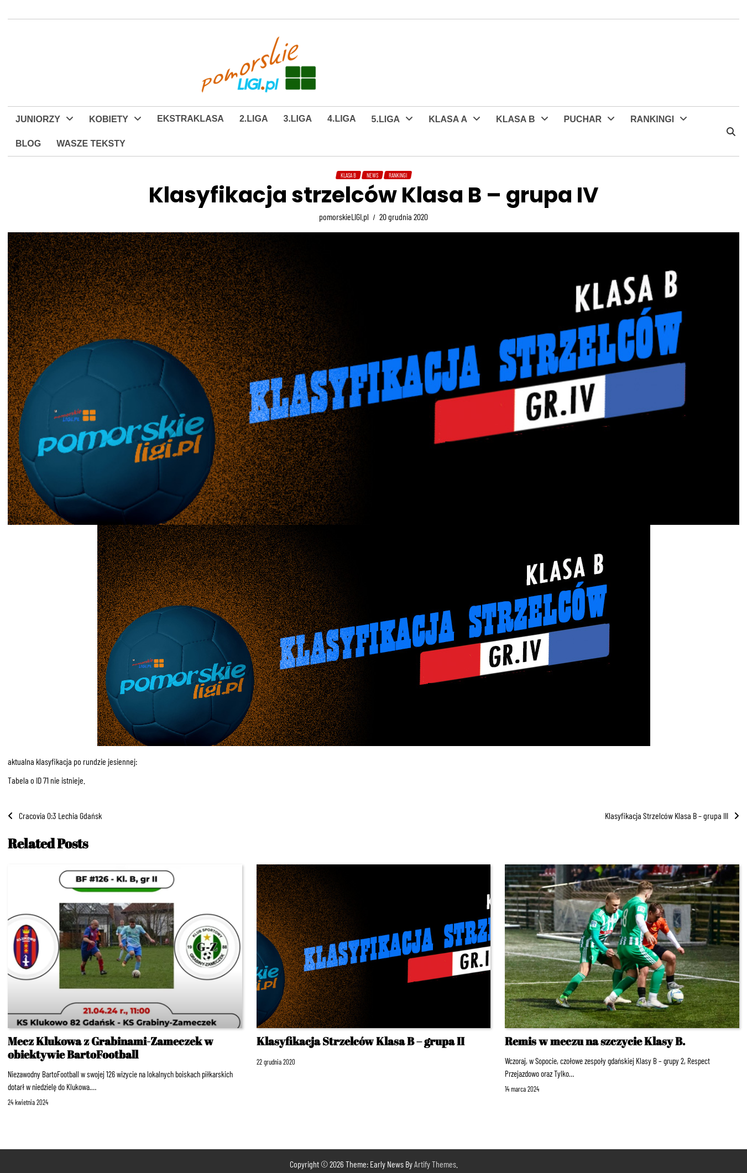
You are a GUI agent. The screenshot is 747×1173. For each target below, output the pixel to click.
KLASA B (515, 119)
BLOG (28, 143)
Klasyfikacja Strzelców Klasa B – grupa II (360, 1041)
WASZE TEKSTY (90, 143)
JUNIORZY (37, 119)
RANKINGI (652, 119)
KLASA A (448, 119)
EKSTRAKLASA (190, 118)
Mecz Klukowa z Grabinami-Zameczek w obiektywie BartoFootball (110, 1048)
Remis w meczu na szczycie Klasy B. (595, 1041)
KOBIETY (108, 119)
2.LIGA (253, 118)
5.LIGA (386, 119)
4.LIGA (341, 118)
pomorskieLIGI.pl (344, 216)
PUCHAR (583, 119)
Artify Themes (435, 1164)
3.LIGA (297, 118)
